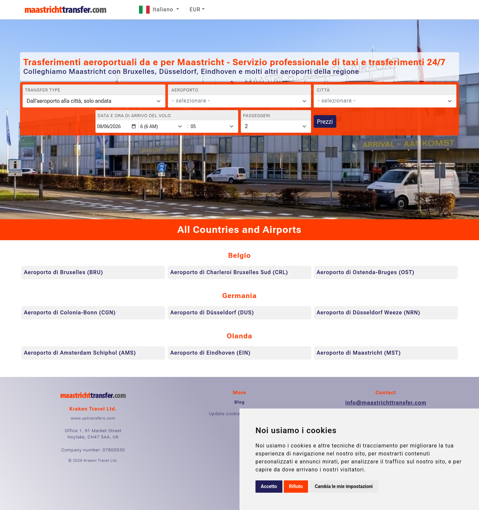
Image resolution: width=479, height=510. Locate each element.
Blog (239, 402)
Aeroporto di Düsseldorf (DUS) (212, 312)
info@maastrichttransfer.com (385, 403)
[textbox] (235, 101)
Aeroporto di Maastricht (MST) (359, 353)
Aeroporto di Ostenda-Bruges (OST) (365, 272)
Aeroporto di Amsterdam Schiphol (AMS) (80, 353)
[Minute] (214, 126)
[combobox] (239, 101)
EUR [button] (195, 9)
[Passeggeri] (276, 126)
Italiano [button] (157, 9)
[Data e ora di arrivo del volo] (117, 126)
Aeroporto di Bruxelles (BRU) (63, 272)
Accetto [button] (269, 486)
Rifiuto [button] (296, 486)
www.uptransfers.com (93, 418)
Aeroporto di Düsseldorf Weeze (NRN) (368, 312)
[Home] (65, 10)
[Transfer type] (94, 101)
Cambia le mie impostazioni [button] (344, 486)
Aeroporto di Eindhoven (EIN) (210, 353)
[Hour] (163, 126)
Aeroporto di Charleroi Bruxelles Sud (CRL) (229, 272)
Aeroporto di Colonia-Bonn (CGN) (70, 312)
